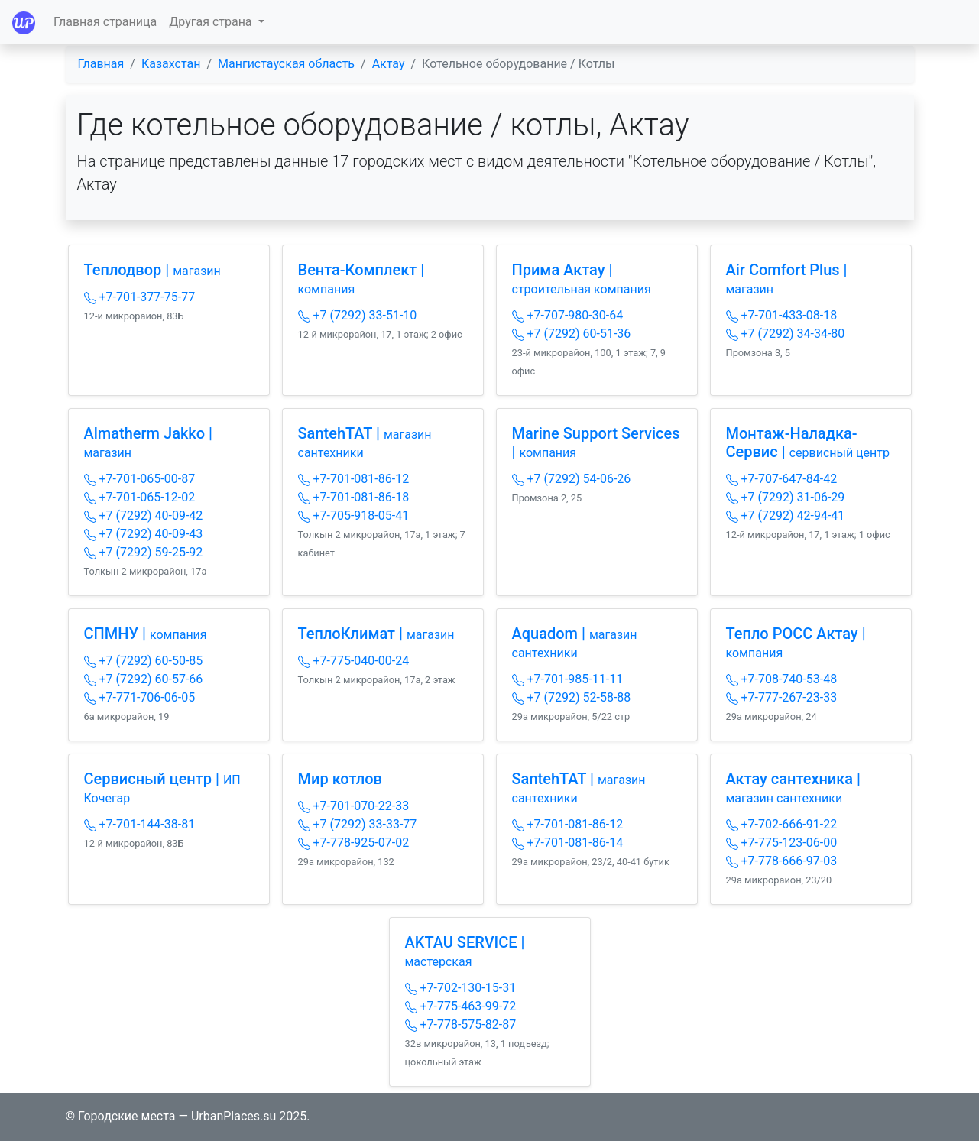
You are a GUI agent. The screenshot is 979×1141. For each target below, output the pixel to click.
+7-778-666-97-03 (782, 861)
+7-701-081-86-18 (354, 497)
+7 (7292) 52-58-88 (571, 697)
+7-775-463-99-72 (461, 1006)
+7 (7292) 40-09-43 (143, 534)
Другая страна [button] (211, 22)
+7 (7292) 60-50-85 (143, 660)
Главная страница (105, 22)
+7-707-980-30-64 (568, 315)
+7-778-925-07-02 (354, 842)
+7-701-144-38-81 (140, 824)
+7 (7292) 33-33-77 (357, 824)
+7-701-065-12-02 (140, 497)
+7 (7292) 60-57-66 (143, 679)
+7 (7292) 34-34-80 (785, 333)
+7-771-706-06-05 (140, 697)
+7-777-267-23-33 (782, 697)
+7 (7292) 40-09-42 (143, 515)
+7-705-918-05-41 (354, 515)
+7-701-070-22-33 (354, 806)
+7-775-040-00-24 (354, 660)
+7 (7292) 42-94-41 (785, 515)
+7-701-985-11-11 (568, 679)
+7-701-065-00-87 (140, 479)
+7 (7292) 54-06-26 (571, 479)
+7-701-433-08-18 (782, 315)
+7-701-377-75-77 (140, 297)
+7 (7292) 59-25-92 (143, 552)
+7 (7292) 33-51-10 (357, 315)
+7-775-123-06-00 (782, 842)
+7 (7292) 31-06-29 (785, 497)
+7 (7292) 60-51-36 (571, 333)
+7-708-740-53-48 (782, 679)
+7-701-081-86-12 (354, 479)
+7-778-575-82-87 (461, 1024)
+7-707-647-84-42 (782, 479)
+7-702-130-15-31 (461, 988)
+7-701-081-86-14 (568, 842)
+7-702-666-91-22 (782, 824)
